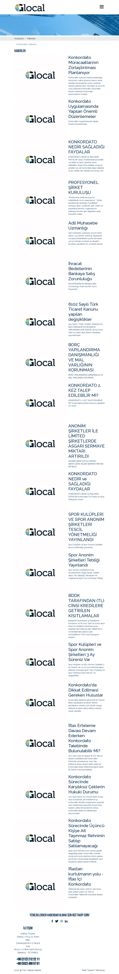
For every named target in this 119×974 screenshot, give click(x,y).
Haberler (31, 38)
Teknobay (100, 970)
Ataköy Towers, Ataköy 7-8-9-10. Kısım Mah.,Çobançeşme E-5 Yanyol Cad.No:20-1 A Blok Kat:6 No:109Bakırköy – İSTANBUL (28, 943)
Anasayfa (19, 38)
